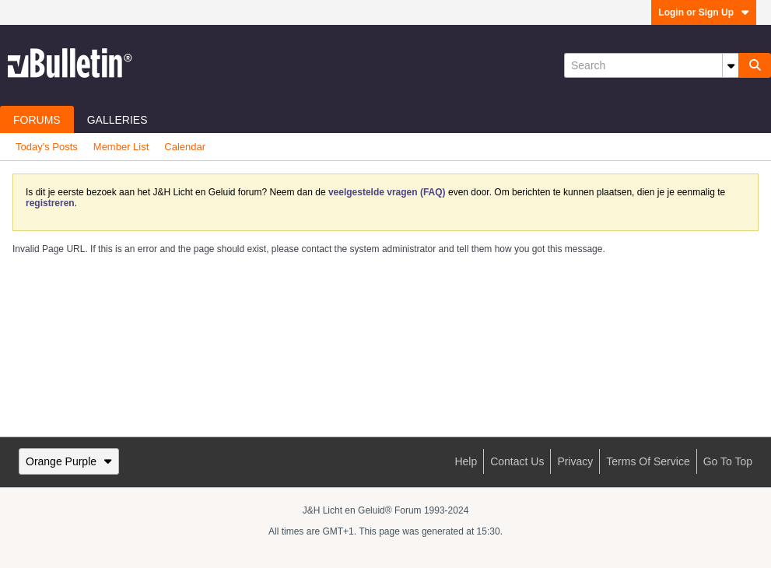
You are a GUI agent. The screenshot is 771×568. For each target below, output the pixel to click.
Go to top (727, 461)
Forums (37, 120)
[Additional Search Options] (730, 65)
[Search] (651, 65)
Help (465, 461)
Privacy (575, 461)
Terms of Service (647, 461)
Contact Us (517, 461)
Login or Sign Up (703, 12)
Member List (121, 147)
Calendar (184, 147)
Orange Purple (69, 461)
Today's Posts (47, 147)
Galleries (117, 120)
